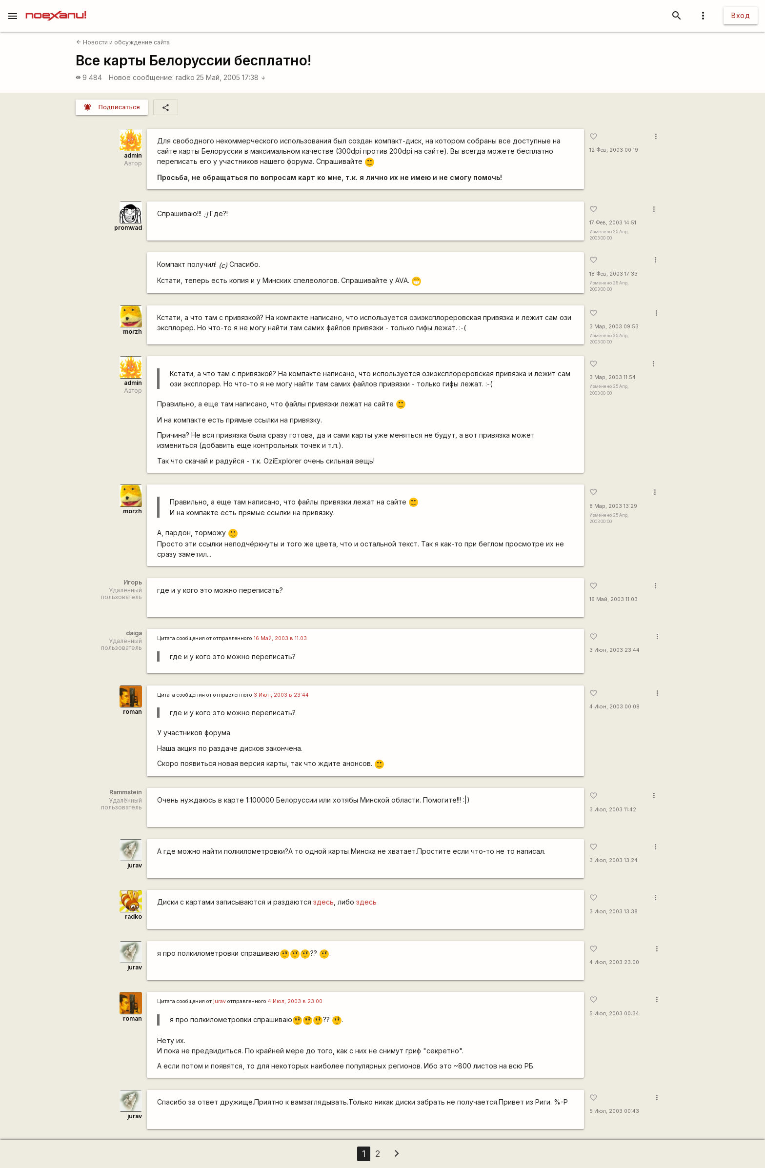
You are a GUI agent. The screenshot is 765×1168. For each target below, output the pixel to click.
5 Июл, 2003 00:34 (614, 1013)
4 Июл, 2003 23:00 (614, 962)
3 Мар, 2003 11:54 (612, 377)
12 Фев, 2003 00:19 (613, 150)
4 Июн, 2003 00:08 (614, 707)
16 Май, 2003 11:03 (613, 599)
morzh (132, 331)
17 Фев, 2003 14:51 (612, 223)
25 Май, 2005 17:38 (231, 77)
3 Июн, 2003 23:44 (614, 650)
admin (133, 155)
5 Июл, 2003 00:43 (614, 1111)
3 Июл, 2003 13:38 (613, 911)
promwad (128, 227)
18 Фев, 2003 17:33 (613, 274)
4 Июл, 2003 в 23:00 (295, 1001)
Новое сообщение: (141, 77)
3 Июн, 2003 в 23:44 (281, 695)
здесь (323, 902)
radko (185, 77)
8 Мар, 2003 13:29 (613, 506)
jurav (134, 865)
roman (132, 711)
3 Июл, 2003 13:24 (613, 860)
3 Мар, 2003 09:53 (614, 326)
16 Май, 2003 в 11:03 (280, 638)
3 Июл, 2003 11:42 (612, 809)
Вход (740, 15)
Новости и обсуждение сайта (123, 42)
